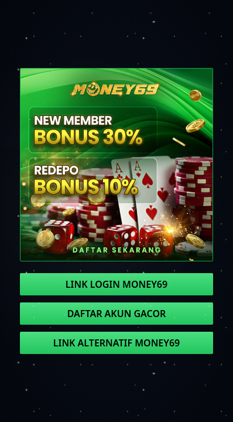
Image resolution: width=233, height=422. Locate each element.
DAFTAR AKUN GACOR (116, 313)
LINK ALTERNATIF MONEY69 (116, 342)
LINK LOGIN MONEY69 (116, 284)
